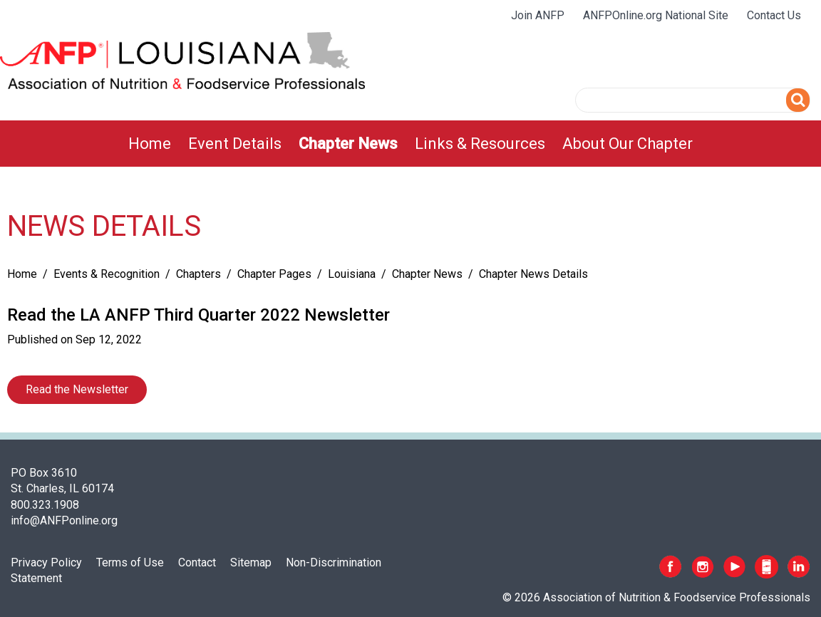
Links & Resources (480, 143)
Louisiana (352, 274)
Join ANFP (537, 15)
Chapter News (348, 143)
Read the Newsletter (77, 389)
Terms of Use (130, 562)
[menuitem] (150, 143)
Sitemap (251, 562)
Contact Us (774, 15)
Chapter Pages (274, 274)
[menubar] (410, 143)
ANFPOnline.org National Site (655, 15)
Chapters (198, 274)
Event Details (235, 143)
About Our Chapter (627, 143)
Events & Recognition (106, 274)
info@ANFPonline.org (64, 520)
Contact (197, 562)
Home (149, 143)
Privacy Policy (46, 562)
